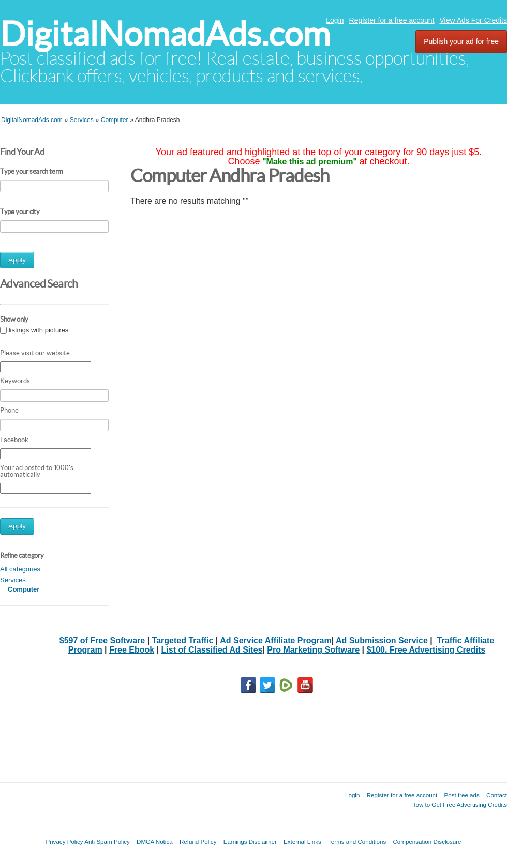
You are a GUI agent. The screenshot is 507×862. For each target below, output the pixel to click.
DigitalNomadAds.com (165, 34)
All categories (20, 569)
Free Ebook (131, 649)
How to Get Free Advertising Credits (459, 804)
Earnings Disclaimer (250, 841)
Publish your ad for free (461, 41)
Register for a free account (392, 20)
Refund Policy (198, 841)
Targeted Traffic (183, 640)
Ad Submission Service (382, 640)
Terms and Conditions (357, 841)
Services (13, 580)
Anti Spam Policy (107, 841)
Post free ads (461, 795)
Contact (496, 795)
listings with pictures (39, 330)
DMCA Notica (155, 841)
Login (335, 20)
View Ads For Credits (473, 20)
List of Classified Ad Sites (212, 649)
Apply (17, 260)
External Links (302, 841)
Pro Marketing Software (313, 649)
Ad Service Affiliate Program (275, 640)
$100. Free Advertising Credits (425, 649)
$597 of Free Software (102, 640)
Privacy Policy (64, 841)
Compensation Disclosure (427, 841)
